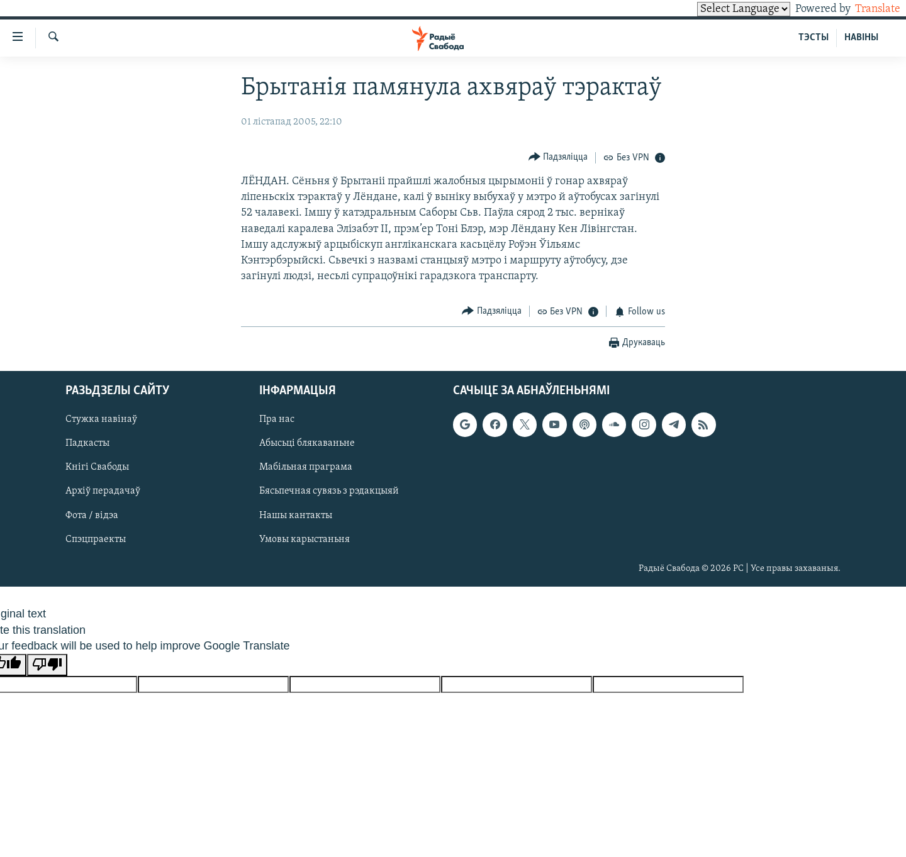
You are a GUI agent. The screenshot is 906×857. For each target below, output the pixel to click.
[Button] (558, 157)
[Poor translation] (47, 665)
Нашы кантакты (295, 516)
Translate (866, 9)
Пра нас (276, 419)
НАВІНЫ (861, 38)
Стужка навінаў (101, 419)
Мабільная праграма (305, 467)
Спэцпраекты (95, 539)
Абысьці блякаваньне (307, 443)
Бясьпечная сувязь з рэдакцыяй (329, 492)
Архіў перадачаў (102, 492)
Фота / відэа (91, 516)
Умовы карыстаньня (304, 539)
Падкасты (87, 443)
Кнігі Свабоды (97, 467)
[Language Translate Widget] (722, 9)
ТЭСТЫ (813, 38)
